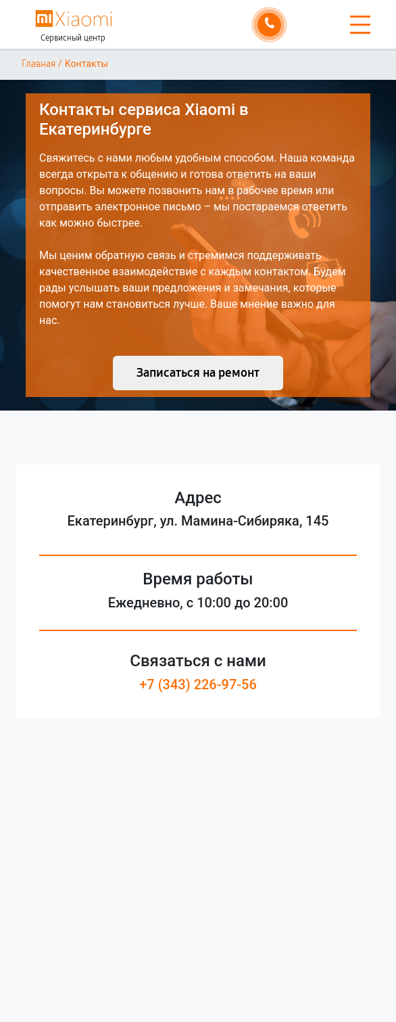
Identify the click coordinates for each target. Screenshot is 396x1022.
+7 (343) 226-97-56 (198, 684)
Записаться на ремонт (198, 372)
